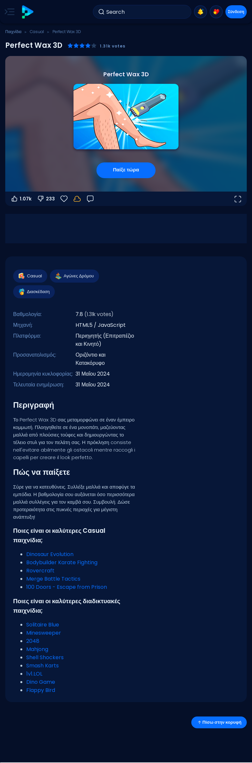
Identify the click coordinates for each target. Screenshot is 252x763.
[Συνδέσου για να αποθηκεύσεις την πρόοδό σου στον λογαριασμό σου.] (77, 199)
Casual (37, 31)
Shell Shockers (45, 657)
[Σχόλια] (90, 199)
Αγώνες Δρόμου (74, 276)
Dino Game (40, 682)
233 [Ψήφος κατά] (46, 199)
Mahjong (37, 649)
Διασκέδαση (34, 292)
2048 (32, 641)
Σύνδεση (236, 11)
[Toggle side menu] (8, 12)
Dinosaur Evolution (50, 554)
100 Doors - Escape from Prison (66, 587)
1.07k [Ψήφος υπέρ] (21, 199)
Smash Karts (42, 665)
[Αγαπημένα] (64, 199)
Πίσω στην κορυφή (219, 722)
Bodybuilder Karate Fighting (61, 562)
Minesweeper (43, 633)
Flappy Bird (40, 690)
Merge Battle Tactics (53, 579)
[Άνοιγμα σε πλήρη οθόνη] (238, 199)
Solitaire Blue (42, 624)
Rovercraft (40, 570)
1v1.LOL (34, 674)
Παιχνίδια (13, 31)
